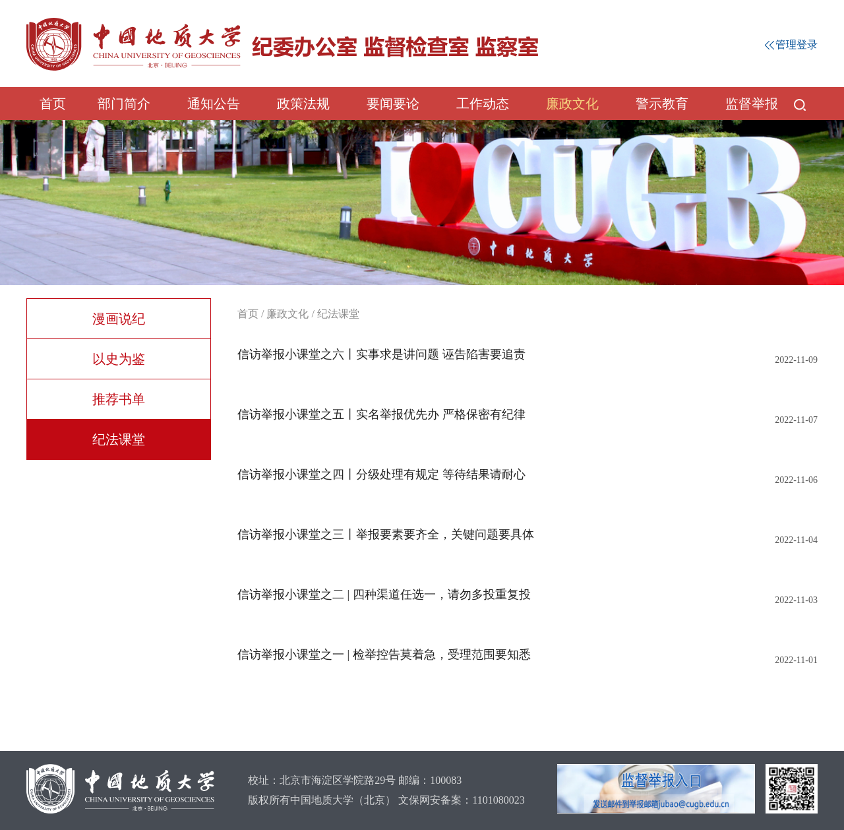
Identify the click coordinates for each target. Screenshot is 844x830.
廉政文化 (572, 103)
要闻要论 (393, 103)
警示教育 (662, 103)
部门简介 (124, 103)
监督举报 (751, 103)
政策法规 (303, 103)
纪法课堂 (118, 439)
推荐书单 (118, 399)
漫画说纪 (118, 318)
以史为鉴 (118, 359)
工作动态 (482, 103)
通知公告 (213, 103)
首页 (53, 103)
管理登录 (791, 44)
